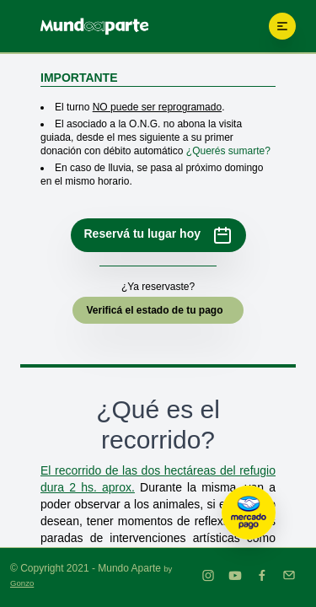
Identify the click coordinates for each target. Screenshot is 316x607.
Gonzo (22, 583)
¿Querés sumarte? (228, 151)
